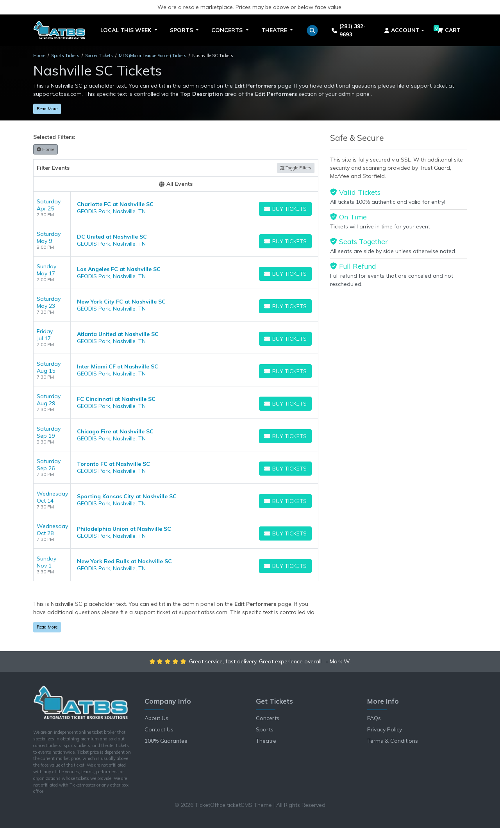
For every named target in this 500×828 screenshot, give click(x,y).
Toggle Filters (295, 168)
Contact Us (159, 729)
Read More (47, 108)
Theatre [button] (275, 30)
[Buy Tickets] (285, 209)
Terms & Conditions (392, 740)
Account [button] (402, 30)
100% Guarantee (166, 740)
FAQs (374, 718)
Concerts (267, 718)
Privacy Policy (384, 729)
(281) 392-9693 (348, 30)
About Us (156, 718)
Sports (264, 729)
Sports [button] (182, 30)
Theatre (266, 740)
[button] (312, 30)
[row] (175, 208)
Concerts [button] (227, 30)
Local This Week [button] (126, 30)
